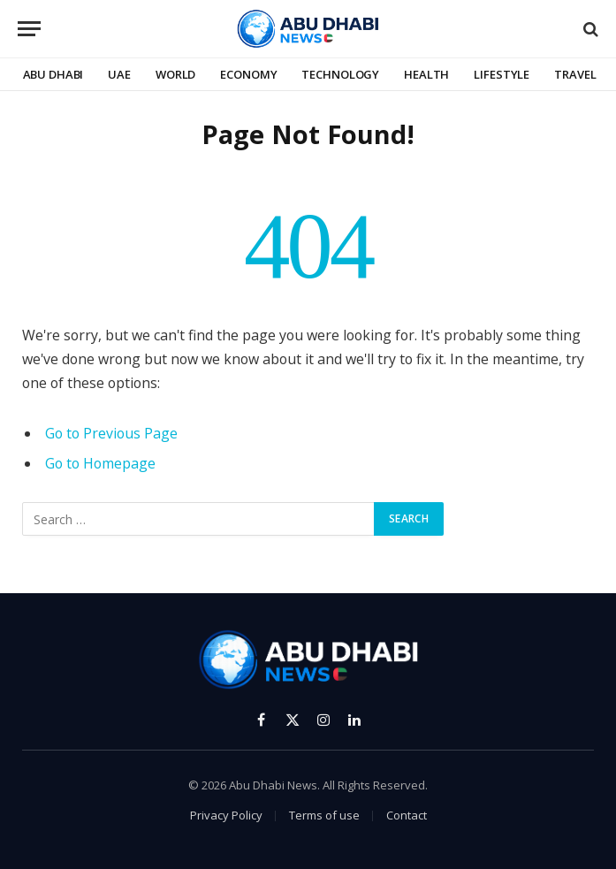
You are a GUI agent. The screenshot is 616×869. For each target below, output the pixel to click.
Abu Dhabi (53, 74)
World (175, 74)
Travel (575, 74)
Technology (340, 74)
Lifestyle (501, 74)
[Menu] (29, 29)
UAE (119, 74)
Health (426, 74)
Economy (248, 74)
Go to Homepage (100, 463)
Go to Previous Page (111, 433)
